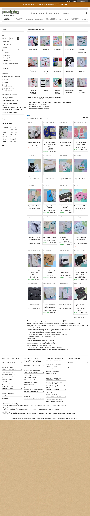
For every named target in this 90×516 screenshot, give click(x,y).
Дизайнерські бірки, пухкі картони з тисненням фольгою (49, 305)
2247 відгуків (72, 1)
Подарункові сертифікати (69, 70)
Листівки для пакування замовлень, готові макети (45, 71)
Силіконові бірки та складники (32, 370)
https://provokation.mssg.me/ (9, 103)
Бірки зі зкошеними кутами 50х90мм (81, 143)
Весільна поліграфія (82, 91)
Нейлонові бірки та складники (32, 379)
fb (68, 367)
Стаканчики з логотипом (52, 389)
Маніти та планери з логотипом (54, 376)
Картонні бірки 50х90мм (65, 142)
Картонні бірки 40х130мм (65, 206)
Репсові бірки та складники (31, 372)
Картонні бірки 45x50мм (65, 176)
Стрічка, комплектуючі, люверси (54, 399)
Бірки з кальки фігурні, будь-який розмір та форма (81, 239)
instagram (70, 362)
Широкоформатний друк (52, 392)
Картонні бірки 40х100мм (50, 206)
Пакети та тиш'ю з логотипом (53, 364)
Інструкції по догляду (7, 388)
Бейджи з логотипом (51, 394)
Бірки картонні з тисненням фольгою (34, 305)
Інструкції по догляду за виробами (33, 92)
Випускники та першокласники (51, 19)
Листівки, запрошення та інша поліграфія (82, 51)
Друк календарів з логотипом (9, 376)
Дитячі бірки (39, 19)
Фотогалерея (63, 19)
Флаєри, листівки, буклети (69, 50)
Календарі (29, 19)
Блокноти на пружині (7, 379)
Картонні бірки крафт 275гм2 (50, 271)
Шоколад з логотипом (51, 366)
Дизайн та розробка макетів (53, 396)
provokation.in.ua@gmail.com (10, 94)
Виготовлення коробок (34, 142)
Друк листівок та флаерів (8, 384)
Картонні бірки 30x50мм (34, 176)
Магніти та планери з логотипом (57, 92)
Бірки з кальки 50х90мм (49, 237)
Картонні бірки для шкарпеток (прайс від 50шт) (50, 144)
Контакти (84, 19)
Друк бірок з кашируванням (65, 271)
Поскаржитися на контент (57, 418)
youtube (70, 365)
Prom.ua (53, 417)
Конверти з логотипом (8, 372)
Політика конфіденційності (71, 418)
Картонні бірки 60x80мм (80, 206)
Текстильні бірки (19, 19)
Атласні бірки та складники (31, 382)
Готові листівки (6, 395)
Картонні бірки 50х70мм (34, 206)
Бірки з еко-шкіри (28, 394)
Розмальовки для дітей (8, 393)
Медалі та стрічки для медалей (54, 401)
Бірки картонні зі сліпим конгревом (65, 305)
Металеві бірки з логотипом (31, 391)
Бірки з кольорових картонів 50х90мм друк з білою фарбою (81, 272)
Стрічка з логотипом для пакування (33, 389)
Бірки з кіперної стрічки (30, 377)
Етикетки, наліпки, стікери (9, 369)
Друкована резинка (29, 387)
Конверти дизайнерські (57, 70)
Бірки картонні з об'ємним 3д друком (80, 305)
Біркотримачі (5, 365)
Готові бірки (5, 398)
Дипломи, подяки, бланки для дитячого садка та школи (54, 382)
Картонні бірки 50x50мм (80, 176)
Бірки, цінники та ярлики (8, 362)
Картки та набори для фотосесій (69, 91)
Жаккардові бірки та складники (32, 365)
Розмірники (27, 396)
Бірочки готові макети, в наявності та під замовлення (33, 71)
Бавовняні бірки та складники (32, 375)
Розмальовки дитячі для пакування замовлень (81, 71)
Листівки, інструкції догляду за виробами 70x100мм (34, 239)
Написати (64, 5)
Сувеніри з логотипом (51, 368)
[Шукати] (86, 13)
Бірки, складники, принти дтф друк (33, 398)
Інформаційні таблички (8, 391)
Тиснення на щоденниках (52, 371)
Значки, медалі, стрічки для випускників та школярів (53, 379)
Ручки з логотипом (51, 373)
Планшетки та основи (45, 50)
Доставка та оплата (74, 19)
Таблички (45, 90)
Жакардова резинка (29, 384)
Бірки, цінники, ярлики (33, 50)
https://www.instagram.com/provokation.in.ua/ (14, 107)
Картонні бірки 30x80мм (49, 176)
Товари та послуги (6, 19)
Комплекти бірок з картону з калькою (65, 238)
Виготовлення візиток (57, 50)
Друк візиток (5, 381)
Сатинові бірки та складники (31, 368)
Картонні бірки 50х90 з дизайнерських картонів (34, 272)
